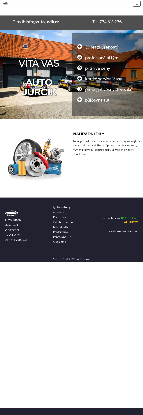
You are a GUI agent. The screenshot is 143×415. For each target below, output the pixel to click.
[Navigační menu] (137, 4)
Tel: (109, 21)
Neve (5, 411)
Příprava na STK (61, 237)
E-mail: (33, 21)
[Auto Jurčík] (6, 3)
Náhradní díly (60, 227)
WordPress (26, 411)
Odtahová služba (62, 222)
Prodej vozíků (60, 232)
